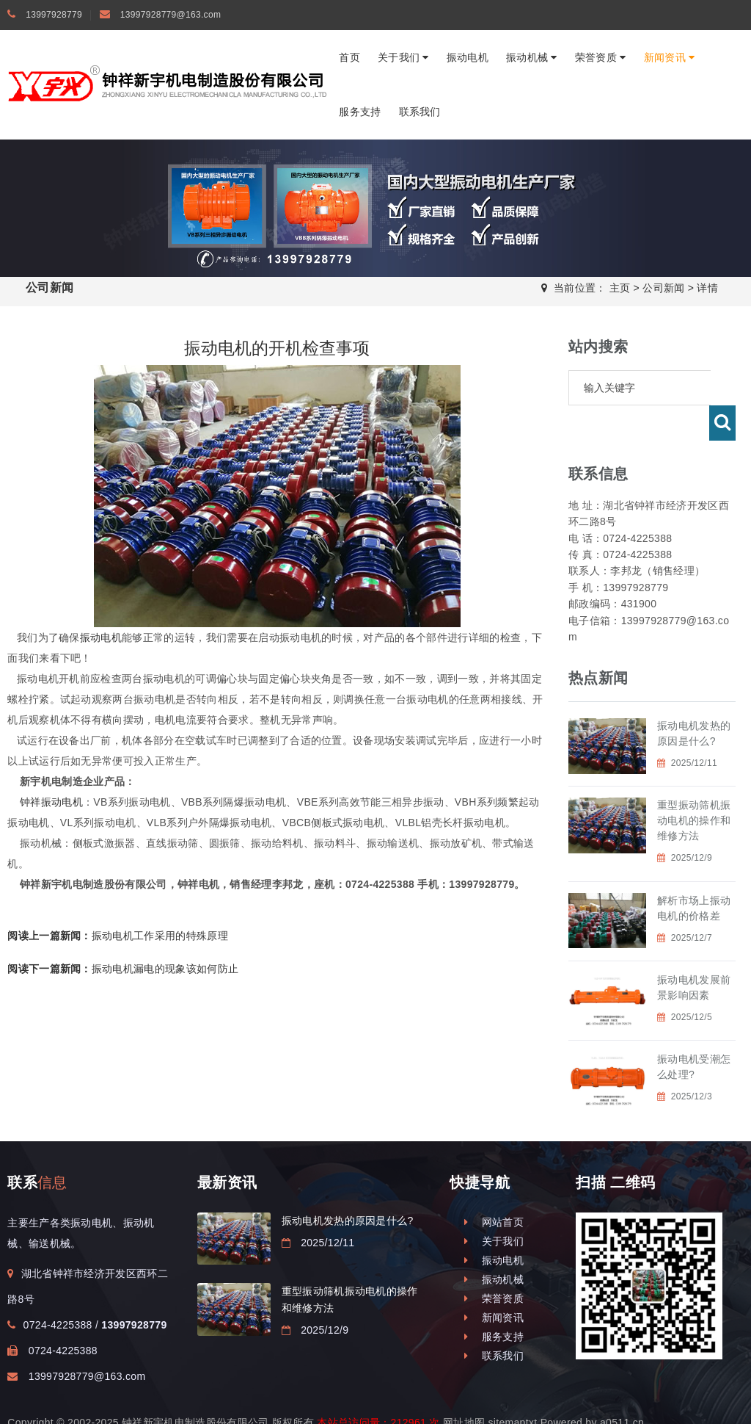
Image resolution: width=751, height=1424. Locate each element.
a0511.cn (622, 1387)
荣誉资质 (600, 57)
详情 (707, 288)
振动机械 (531, 57)
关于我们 (403, 57)
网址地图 (464, 1387)
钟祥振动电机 (51, 802)
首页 (349, 57)
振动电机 (467, 57)
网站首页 (494, 1187)
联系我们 (420, 112)
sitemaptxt (512, 1387)
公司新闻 (663, 288)
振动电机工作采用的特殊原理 (117, 935)
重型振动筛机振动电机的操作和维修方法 (693, 785)
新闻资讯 (669, 57)
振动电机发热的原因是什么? (348, 1185)
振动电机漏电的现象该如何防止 (122, 969)
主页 (620, 288)
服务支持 (360, 112)
